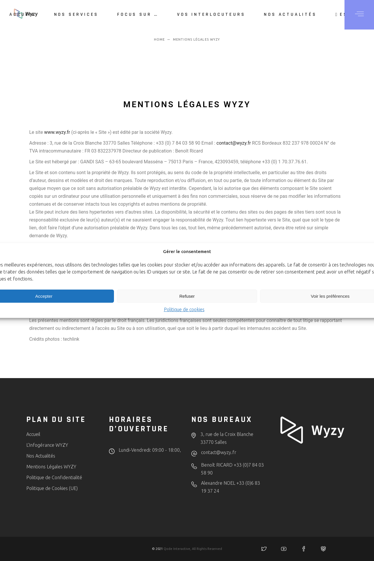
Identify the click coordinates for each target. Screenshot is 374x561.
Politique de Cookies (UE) (52, 488)
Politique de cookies (184, 309)
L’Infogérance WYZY (47, 445)
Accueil (33, 434)
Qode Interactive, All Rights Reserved (193, 548)
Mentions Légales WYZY (51, 466)
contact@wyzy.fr (234, 143)
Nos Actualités (40, 455)
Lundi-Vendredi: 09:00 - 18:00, (150, 450)
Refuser (187, 296)
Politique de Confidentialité (54, 477)
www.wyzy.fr (57, 132)
